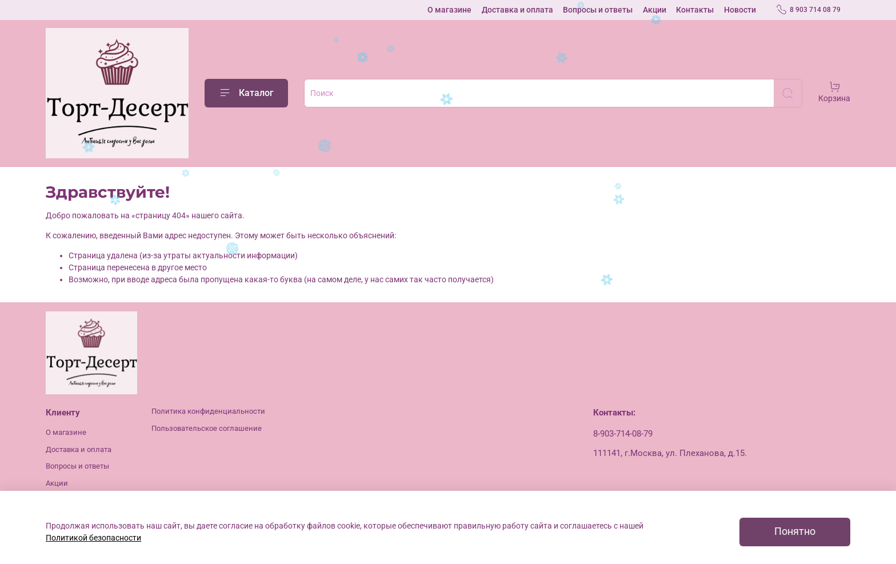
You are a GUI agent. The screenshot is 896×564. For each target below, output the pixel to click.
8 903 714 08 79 (808, 10)
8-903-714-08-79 (623, 434)
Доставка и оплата (517, 9)
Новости (740, 9)
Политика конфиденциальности (208, 411)
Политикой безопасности (93, 537)
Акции (654, 9)
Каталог (246, 93)
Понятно (794, 531)
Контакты (695, 9)
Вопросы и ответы (598, 9)
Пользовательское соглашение (206, 428)
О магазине (449, 9)
